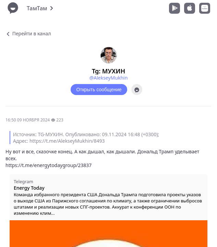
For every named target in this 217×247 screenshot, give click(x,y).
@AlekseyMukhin (108, 77)
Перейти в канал (28, 33)
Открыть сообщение (98, 89)
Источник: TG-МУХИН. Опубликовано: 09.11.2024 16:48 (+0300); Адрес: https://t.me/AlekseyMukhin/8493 (86, 137)
